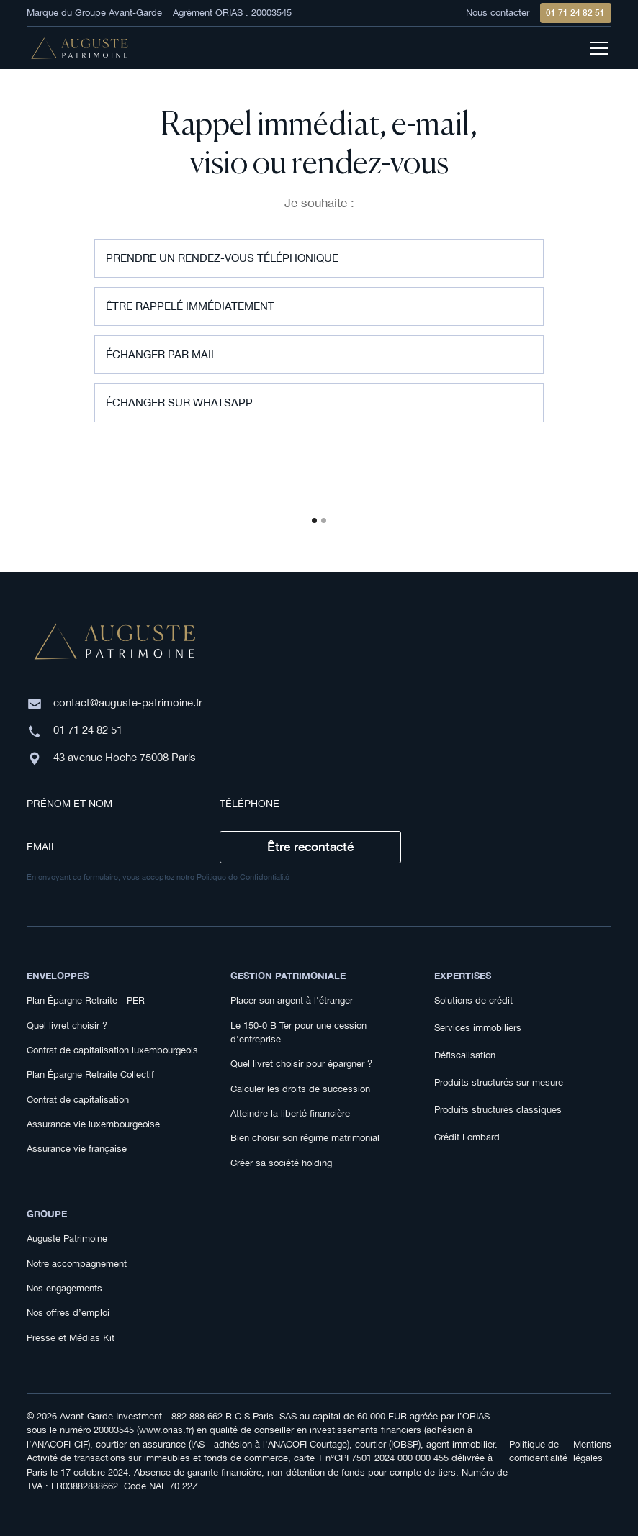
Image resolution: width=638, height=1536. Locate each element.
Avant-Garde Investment (111, 1416)
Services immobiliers (477, 1027)
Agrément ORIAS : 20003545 (232, 12)
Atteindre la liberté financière (290, 1113)
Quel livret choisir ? (67, 1025)
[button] (314, 520)
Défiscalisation (464, 1055)
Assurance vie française (77, 1148)
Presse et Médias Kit (70, 1337)
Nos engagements (64, 1288)
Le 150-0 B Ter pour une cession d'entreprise (298, 1032)
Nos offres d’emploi (68, 1312)
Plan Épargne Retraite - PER (86, 1000)
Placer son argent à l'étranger (291, 1000)
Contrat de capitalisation (78, 1099)
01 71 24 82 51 (575, 12)
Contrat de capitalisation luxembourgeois (112, 1050)
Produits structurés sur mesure (498, 1082)
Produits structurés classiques (498, 1109)
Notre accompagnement (77, 1263)
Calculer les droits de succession (300, 1088)
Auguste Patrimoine (67, 1238)
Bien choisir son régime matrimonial (304, 1137)
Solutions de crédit (473, 1000)
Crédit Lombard (467, 1137)
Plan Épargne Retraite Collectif (90, 1074)
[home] (79, 48)
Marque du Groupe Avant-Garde (94, 12)
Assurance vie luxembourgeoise (93, 1124)
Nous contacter (497, 12)
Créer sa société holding (281, 1163)
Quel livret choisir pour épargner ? (301, 1063)
